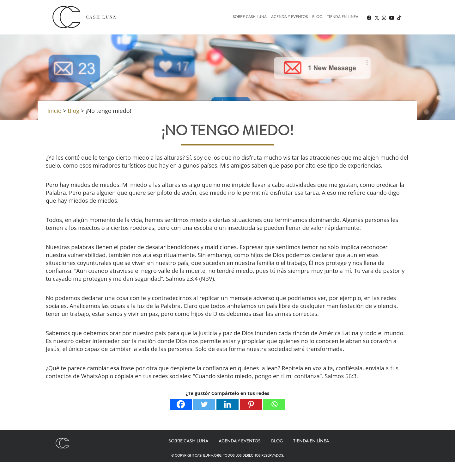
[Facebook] (181, 404)
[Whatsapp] (274, 404)
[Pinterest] (251, 404)
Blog (317, 17)
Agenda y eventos (289, 17)
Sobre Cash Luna (250, 17)
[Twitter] (204, 404)
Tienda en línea (342, 17)
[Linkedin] (227, 404)
